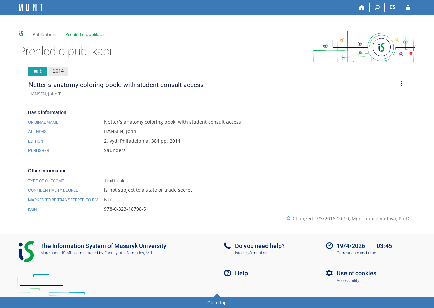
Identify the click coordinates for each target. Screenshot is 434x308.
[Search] (377, 7)
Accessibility (348, 280)
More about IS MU (56, 253)
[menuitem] (399, 85)
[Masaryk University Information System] (31, 7)
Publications (45, 34)
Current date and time (356, 253)
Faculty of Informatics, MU (128, 253)
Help (241, 273)
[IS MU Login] (407, 7)
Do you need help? (260, 245)
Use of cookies (356, 273)
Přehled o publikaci (84, 34)
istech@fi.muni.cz (251, 253)
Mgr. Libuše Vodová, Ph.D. (381, 218)
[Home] (362, 7)
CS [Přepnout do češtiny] (392, 7)
